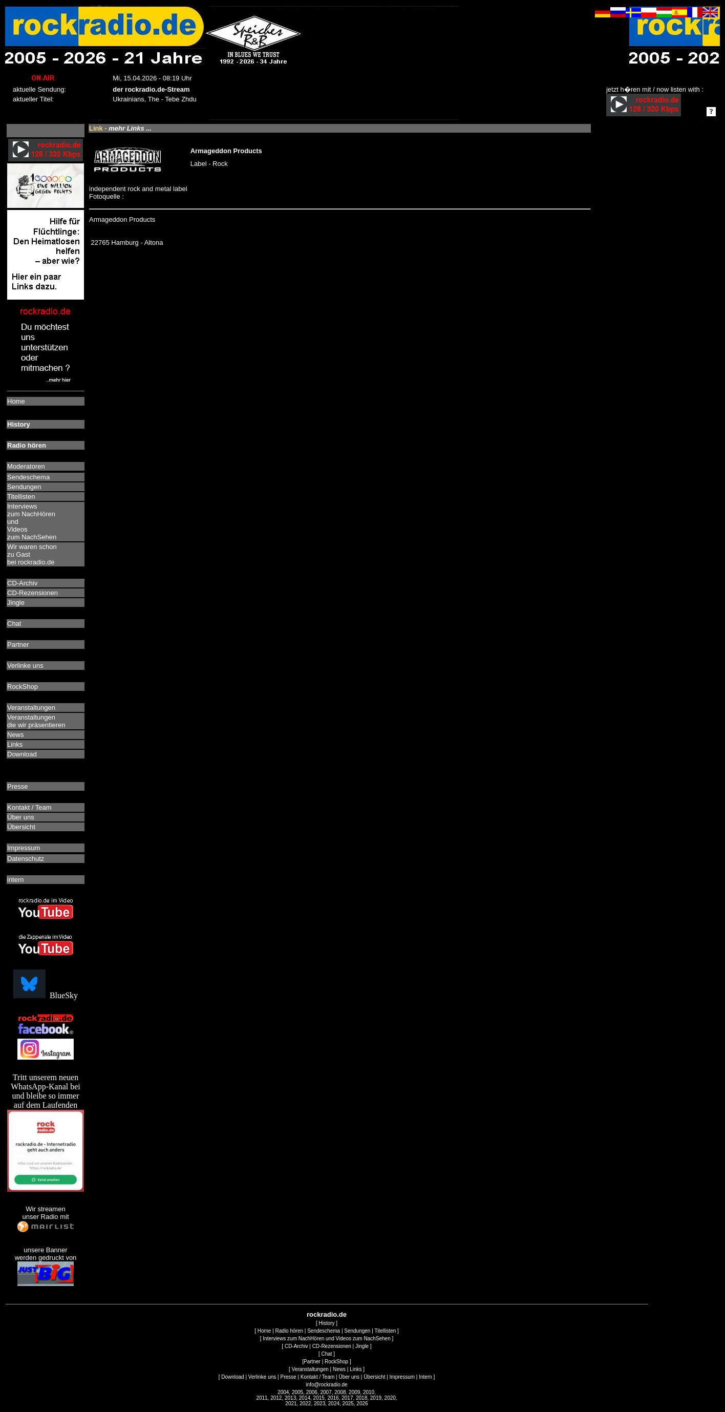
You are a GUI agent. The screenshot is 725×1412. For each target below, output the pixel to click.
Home (264, 1331)
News (339, 1369)
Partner (312, 1361)
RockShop (336, 1361)
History (326, 1323)
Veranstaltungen (310, 1369)
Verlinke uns (262, 1377)
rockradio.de (327, 1314)
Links (355, 1369)
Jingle (362, 1346)
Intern (425, 1377)
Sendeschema (323, 1331)
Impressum (402, 1377)
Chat (326, 1354)
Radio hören (289, 1331)
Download (232, 1377)
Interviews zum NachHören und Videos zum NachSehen (326, 1338)
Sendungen (357, 1331)
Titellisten (385, 1331)
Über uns (348, 1377)
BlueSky (45, 995)
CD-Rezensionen (331, 1346)
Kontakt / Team (318, 1377)
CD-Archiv (296, 1346)
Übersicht (374, 1377)
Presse (288, 1377)
